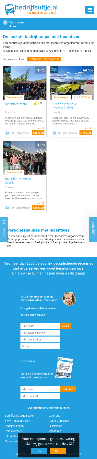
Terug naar (17, 22)
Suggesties (93, 229)
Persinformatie (14, 431)
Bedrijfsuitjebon (14, 425)
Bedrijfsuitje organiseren (19, 415)
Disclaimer (55, 425)
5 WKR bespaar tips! (17, 420)
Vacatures (55, 431)
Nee (57, 451)
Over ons (54, 415)
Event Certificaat (59, 420)
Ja (39, 451)
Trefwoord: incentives (44, 59)
